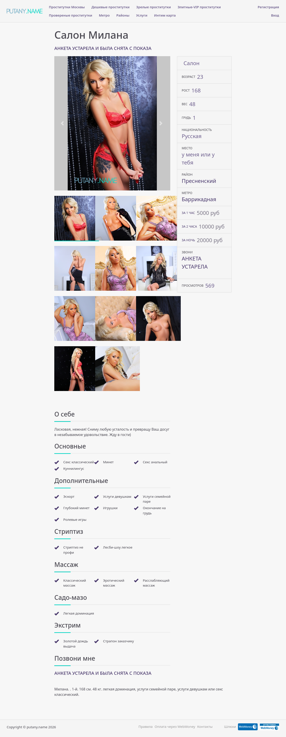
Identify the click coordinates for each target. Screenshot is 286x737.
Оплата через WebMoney (175, 726)
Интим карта (165, 15)
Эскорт (68, 496)
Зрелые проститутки (153, 7)
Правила (146, 726)
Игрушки (110, 508)
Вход (275, 15)
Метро (104, 15)
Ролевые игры (74, 519)
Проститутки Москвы (67, 7)
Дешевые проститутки (110, 7)
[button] (63, 123)
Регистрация (268, 7)
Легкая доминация (78, 613)
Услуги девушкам (117, 496)
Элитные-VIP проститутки (199, 7)
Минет (108, 462)
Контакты (204, 726)
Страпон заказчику (118, 641)
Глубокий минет (76, 508)
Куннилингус (73, 468)
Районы (122, 15)
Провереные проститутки (70, 15)
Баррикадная (199, 199)
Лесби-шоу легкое (117, 547)
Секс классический (78, 462)
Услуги (141, 15)
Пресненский (199, 180)
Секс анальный (155, 462)
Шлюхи (230, 726)
